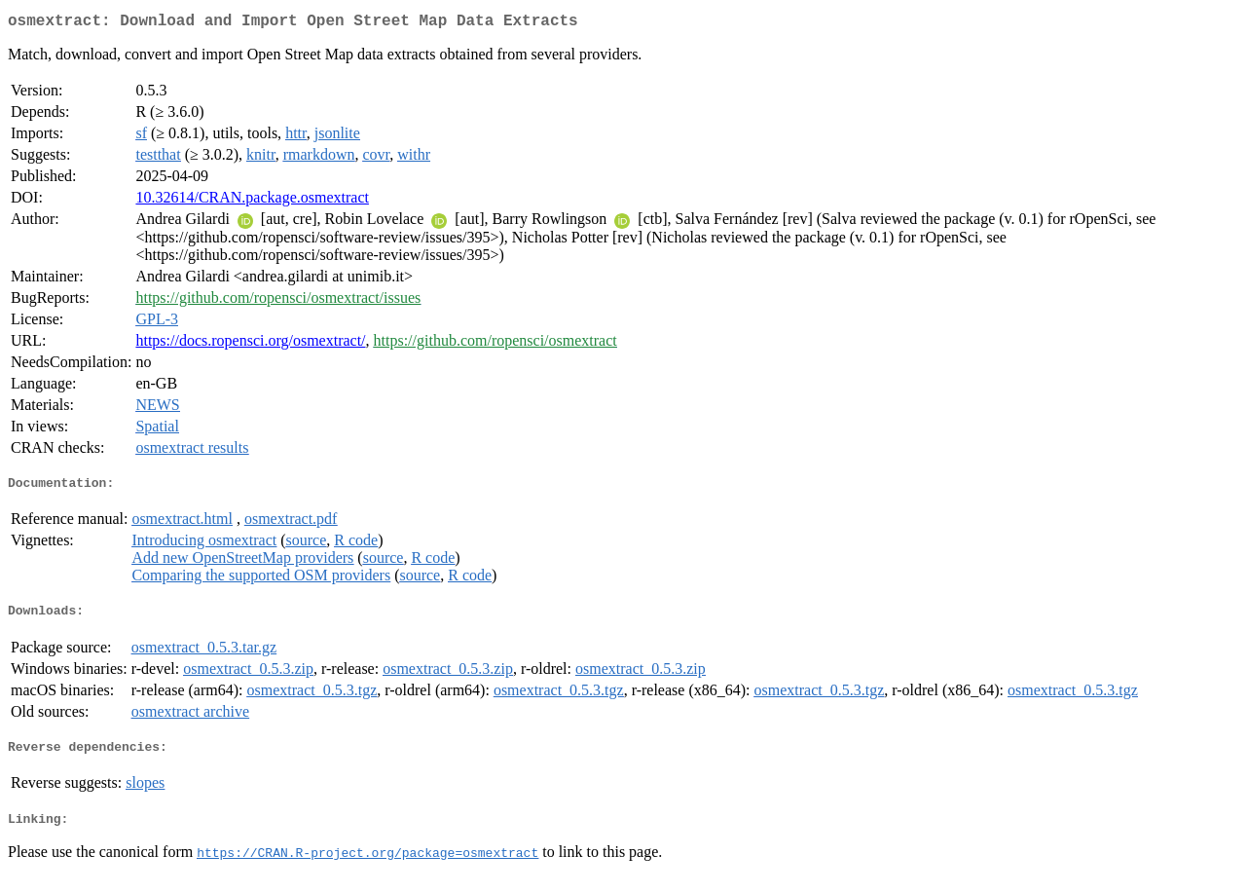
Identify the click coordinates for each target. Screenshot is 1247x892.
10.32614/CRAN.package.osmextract (252, 201)
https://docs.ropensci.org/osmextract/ (250, 344)
